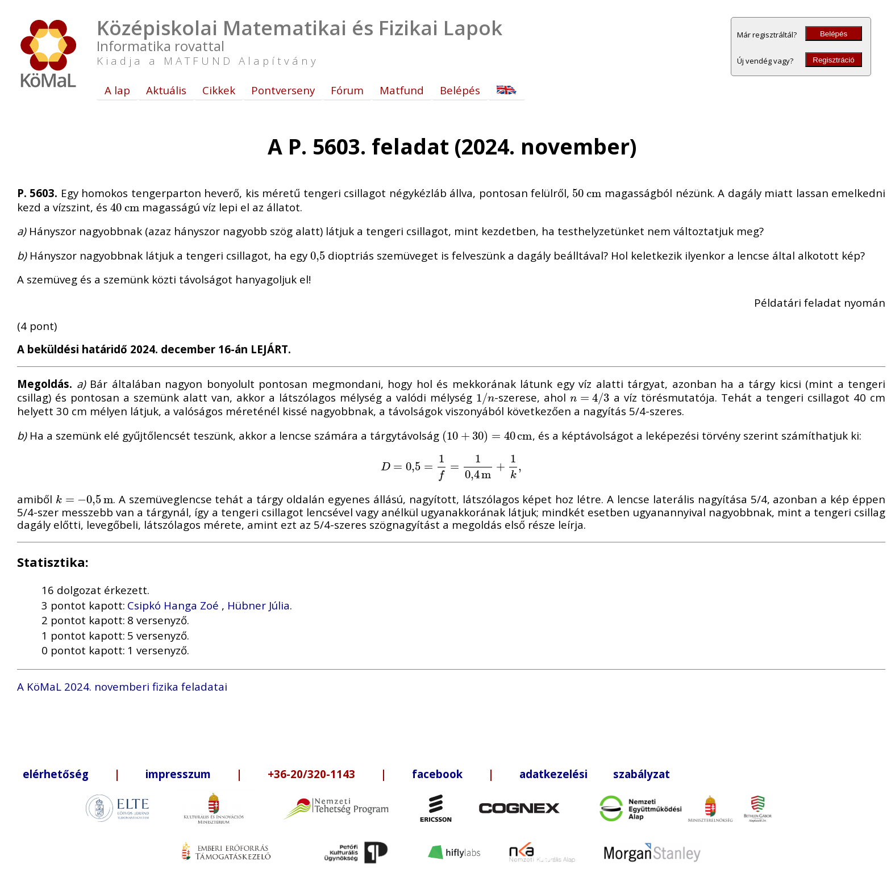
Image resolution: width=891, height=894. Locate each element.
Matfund (402, 90)
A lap (117, 90)
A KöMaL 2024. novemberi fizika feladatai (122, 686)
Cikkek (218, 90)
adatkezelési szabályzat (594, 774)
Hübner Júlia (258, 605)
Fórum (347, 90)
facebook (437, 774)
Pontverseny (283, 90)
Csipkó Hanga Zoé (174, 605)
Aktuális (166, 90)
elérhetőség (56, 774)
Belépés (833, 34)
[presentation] (586, 193)
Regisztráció (833, 60)
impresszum (178, 774)
